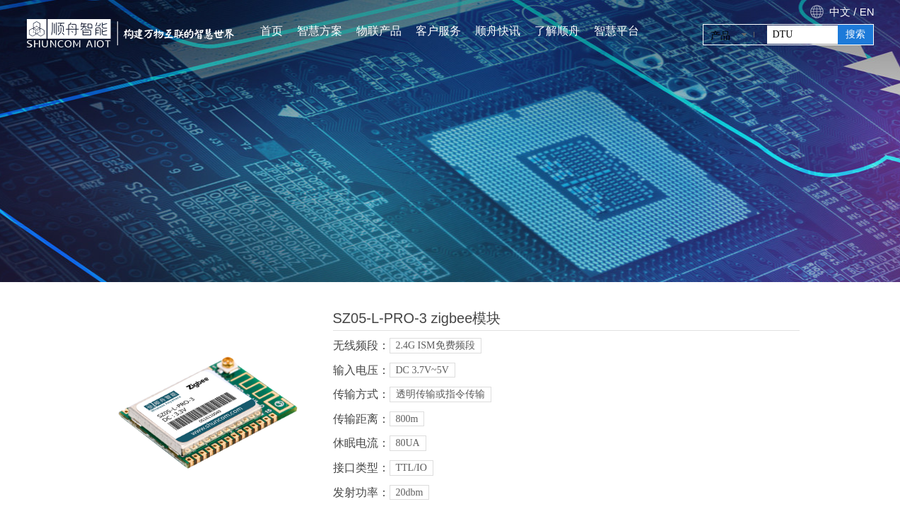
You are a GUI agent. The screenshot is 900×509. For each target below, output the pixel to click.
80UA (408, 443)
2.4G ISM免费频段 (435, 345)
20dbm (409, 492)
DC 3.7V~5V (422, 370)
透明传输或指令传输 (440, 394)
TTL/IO (411, 467)
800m (407, 419)
